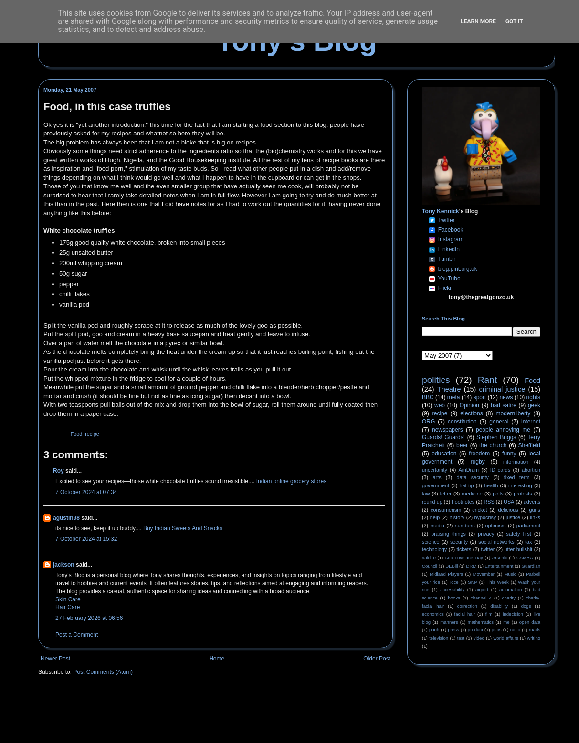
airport (481, 589)
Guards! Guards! (443, 437)
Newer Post (55, 658)
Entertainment (499, 565)
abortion (531, 470)
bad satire (503, 405)
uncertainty (434, 470)
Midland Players (446, 574)
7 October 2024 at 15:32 (86, 539)
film (489, 614)
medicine (472, 493)
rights (533, 397)
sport (480, 397)
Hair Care (67, 607)
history (456, 517)
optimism (495, 525)
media (437, 525)
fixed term (517, 477)
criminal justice (502, 389)
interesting (520, 485)
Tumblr (446, 259)
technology (434, 549)
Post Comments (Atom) (103, 672)
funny (509, 453)
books (454, 597)
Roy (58, 470)
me (506, 622)
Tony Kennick (440, 211)
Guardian (531, 565)
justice (512, 517)
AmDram (469, 470)
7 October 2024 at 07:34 (86, 492)
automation (510, 589)
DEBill (451, 565)
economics (433, 614)
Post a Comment (76, 634)
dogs (526, 606)
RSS (489, 502)
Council (429, 565)
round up (432, 502)
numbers (465, 525)
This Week (497, 582)
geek (534, 405)
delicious (508, 510)
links (535, 517)
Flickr (445, 288)
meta (453, 397)
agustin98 (66, 518)
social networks (496, 542)
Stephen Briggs (496, 437)
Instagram (450, 239)
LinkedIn (449, 249)
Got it (514, 21)
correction (467, 606)
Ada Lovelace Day (464, 557)
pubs (497, 629)
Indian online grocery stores (291, 481)
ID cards (500, 470)
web (439, 405)
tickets (464, 549)
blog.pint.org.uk (457, 269)
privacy (486, 534)
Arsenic (499, 557)
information (515, 461)
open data (529, 622)
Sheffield (529, 445)
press (453, 629)
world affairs (505, 637)
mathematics (481, 622)
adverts (532, 502)
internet (530, 421)
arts (437, 477)
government (435, 485)
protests (523, 493)
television (438, 637)
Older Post (376, 658)
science (431, 542)
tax (528, 542)
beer (462, 445)
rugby (478, 461)
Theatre (449, 389)
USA (509, 502)
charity (509, 597)
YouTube (449, 278)
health (491, 485)
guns (534, 510)
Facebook (450, 230)
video (479, 637)
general (498, 421)
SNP (472, 582)
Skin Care (68, 599)
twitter (488, 549)
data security (472, 477)
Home (216, 658)
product (475, 629)
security (459, 542)
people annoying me (503, 429)
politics (436, 380)
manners (449, 622)
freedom (479, 453)
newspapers (447, 429)
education (444, 453)
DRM (471, 565)
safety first (518, 534)
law (426, 493)
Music (510, 574)
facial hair (464, 614)
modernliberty (513, 413)
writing (533, 637)
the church (492, 445)
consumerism (446, 510)
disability (499, 606)
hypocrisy (485, 517)
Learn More (478, 21)
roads (534, 629)
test (460, 637)
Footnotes (463, 502)
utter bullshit (519, 549)
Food (77, 434)
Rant (487, 380)
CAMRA (524, 557)
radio (515, 629)
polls (498, 493)
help (435, 517)
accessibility (452, 589)
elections (471, 413)
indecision (513, 614)
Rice (454, 582)
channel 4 (481, 597)
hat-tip (467, 485)
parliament (528, 525)
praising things (448, 534)
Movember (484, 574)
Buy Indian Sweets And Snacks (182, 528)
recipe (92, 434)
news (506, 397)
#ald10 (429, 557)
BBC (428, 397)
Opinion (469, 405)
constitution (462, 421)
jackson (63, 564)
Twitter (446, 220)
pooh (434, 629)
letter (446, 493)
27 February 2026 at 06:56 (89, 618)
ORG (428, 421)
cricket (479, 510)
